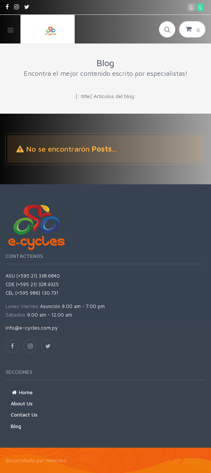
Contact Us (24, 414)
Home (22, 392)
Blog (16, 426)
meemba (56, 460)
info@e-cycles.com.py (32, 327)
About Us (22, 403)
